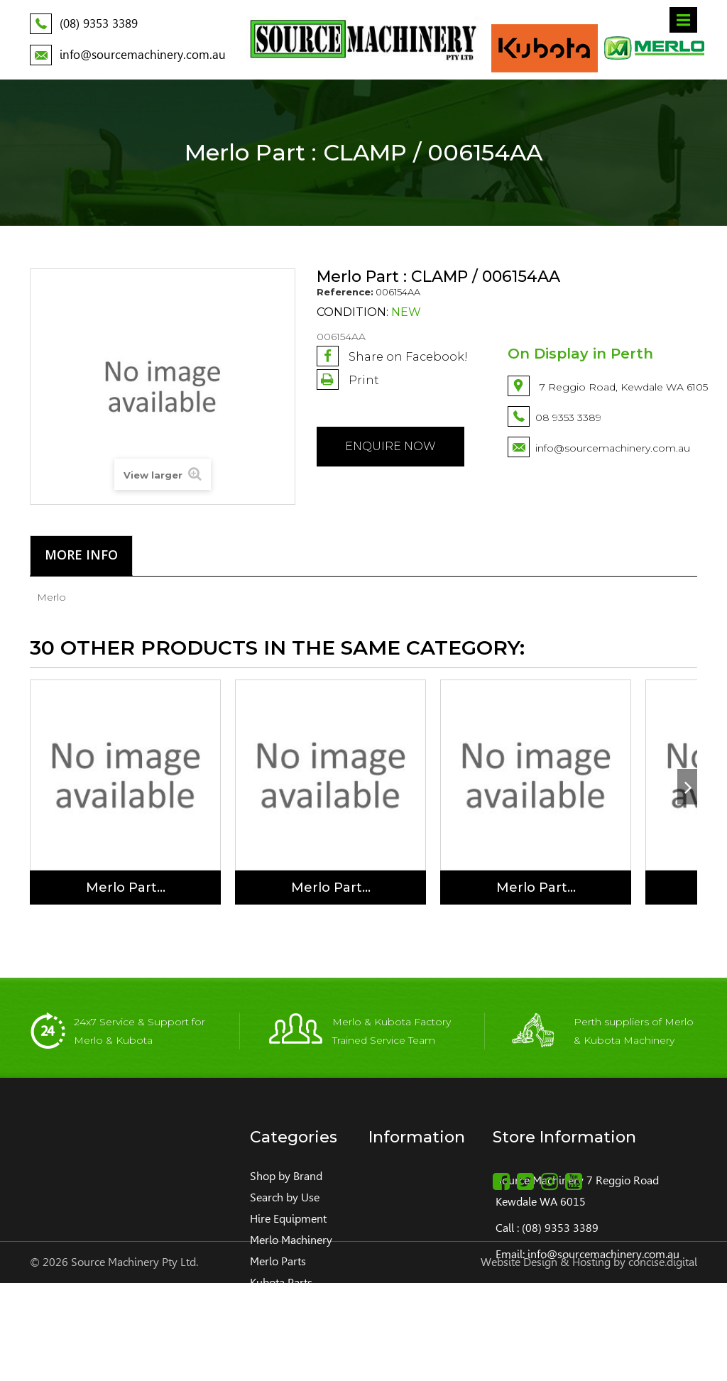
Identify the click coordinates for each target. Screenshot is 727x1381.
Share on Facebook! (392, 356)
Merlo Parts (278, 1261)
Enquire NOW (390, 446)
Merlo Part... (125, 887)
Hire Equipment (288, 1219)
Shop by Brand (286, 1176)
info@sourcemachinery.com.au (612, 448)
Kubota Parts (281, 1282)
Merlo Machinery (291, 1240)
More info (81, 554)
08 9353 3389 (568, 417)
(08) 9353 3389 (560, 1228)
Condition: (352, 312)
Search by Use (284, 1197)
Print (362, 380)
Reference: (345, 292)
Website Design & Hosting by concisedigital (589, 1360)
